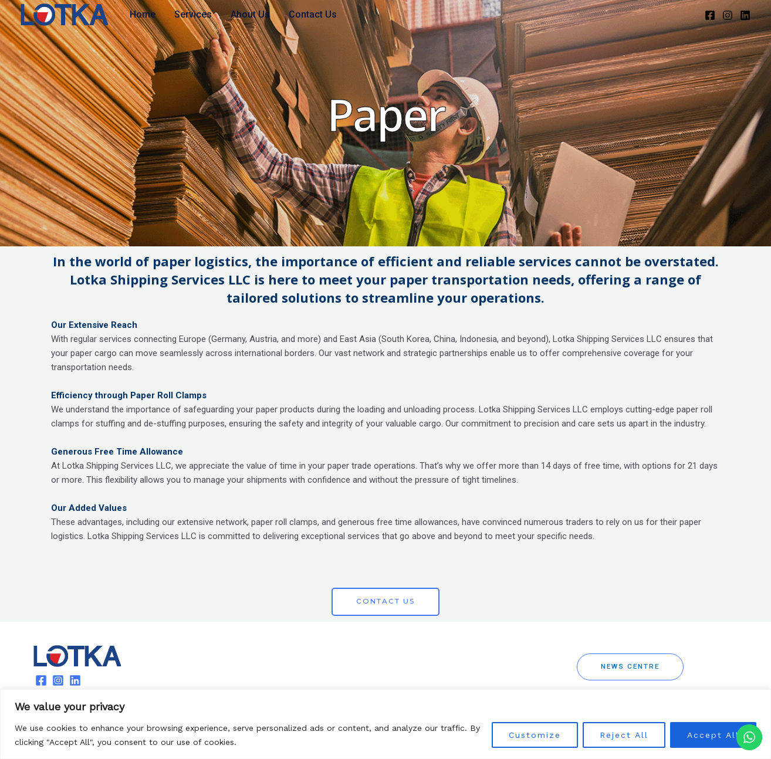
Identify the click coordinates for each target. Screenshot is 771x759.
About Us (250, 14)
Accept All (713, 735)
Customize (535, 735)
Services (193, 14)
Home (142, 14)
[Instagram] (727, 15)
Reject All (624, 735)
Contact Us (313, 14)
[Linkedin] (745, 15)
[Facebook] (710, 15)
